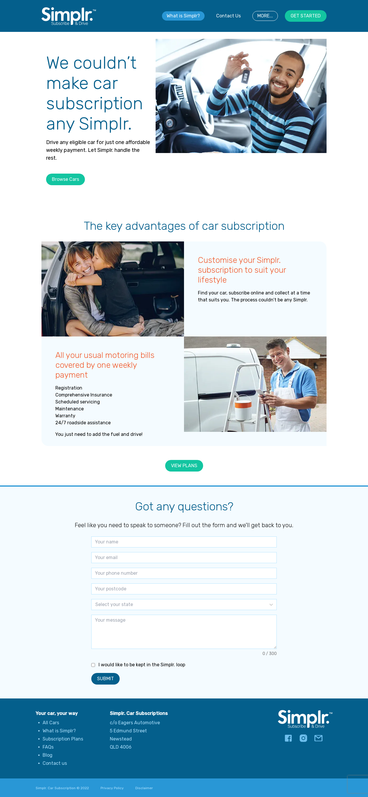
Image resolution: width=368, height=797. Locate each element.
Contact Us (228, 16)
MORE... (265, 16)
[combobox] (95, 604)
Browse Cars (65, 179)
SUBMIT (105, 678)
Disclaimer (144, 788)
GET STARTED (306, 16)
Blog (47, 755)
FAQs (48, 747)
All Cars (51, 722)
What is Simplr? (183, 16)
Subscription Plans (63, 739)
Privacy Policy (112, 788)
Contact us (55, 763)
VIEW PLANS (184, 465)
